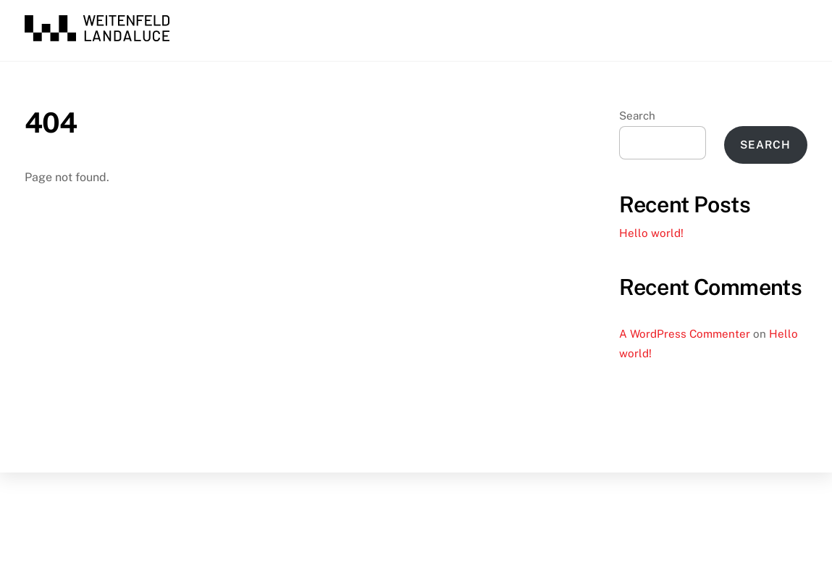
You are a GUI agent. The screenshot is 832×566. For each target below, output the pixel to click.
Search (637, 115)
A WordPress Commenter (684, 334)
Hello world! (651, 233)
